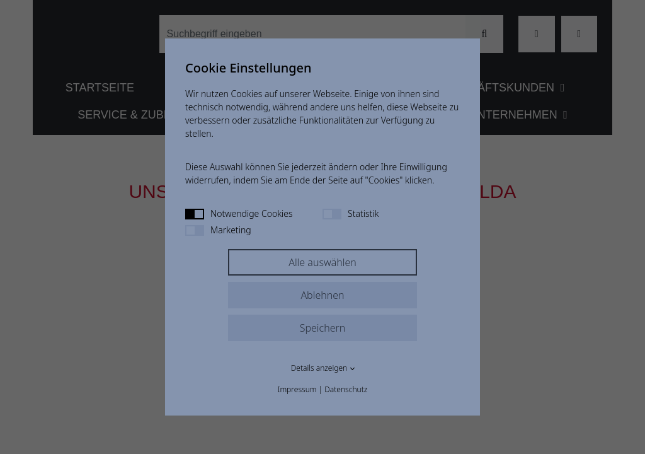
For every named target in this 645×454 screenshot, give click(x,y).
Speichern (323, 328)
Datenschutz (345, 389)
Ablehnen (322, 295)
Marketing (218, 230)
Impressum (297, 389)
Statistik (350, 213)
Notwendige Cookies (239, 213)
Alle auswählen (322, 262)
